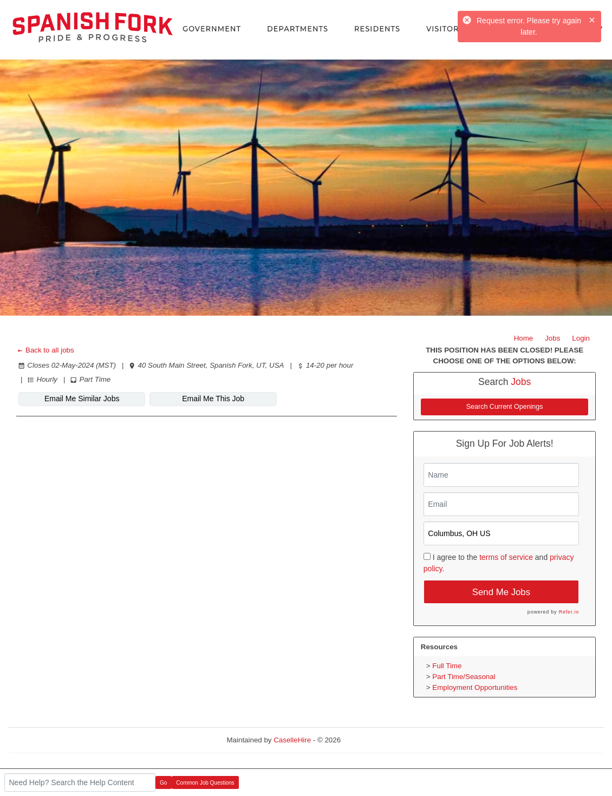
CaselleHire (292, 740)
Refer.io (569, 612)
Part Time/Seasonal (463, 677)
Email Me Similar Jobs (81, 398)
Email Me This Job (213, 398)
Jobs (552, 338)
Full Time (446, 666)
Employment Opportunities (474, 687)
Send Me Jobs (501, 592)
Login (581, 338)
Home (523, 338)
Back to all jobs (45, 350)
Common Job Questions (205, 783)
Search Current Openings (504, 406)
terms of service (506, 557)
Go (163, 783)
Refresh (373, 740)
